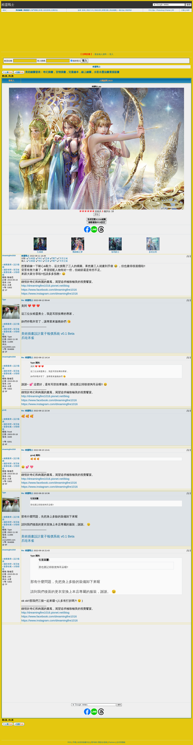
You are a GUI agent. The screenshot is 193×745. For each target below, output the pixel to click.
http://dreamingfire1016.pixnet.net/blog (45, 285)
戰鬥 (54, 258)
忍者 (47, 258)
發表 (83, 10)
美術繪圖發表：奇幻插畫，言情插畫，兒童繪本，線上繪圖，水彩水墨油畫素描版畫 (72, 72)
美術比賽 (97, 10)
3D (173, 10)
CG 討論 (152, 10)
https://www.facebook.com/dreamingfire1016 (49, 289)
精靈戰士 (96, 67)
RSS (69, 742)
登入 (111, 54)
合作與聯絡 (121, 742)
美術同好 (128, 10)
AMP (188, 10)
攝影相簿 (7, 269)
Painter (168, 10)
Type (4, 300)
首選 (40, 10)
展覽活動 (105, 10)
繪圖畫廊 (7, 264)
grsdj (4, 410)
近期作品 (54, 10)
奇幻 (40, 258)
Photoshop (160, 10)
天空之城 (64, 258)
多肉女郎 (153, 252)
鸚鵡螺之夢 (78, 252)
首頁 (4, 10)
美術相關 (113, 10)
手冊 (74, 742)
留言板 (16, 269)
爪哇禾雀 (27, 338)
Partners (112, 742)
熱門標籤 (34, 10)
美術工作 (90, 10)
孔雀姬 (40, 252)
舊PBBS (94, 742)
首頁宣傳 (46, 10)
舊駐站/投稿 (102, 742)
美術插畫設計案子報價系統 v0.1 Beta (47, 333)
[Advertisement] (96, 31)
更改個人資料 (100, 54)
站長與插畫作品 (84, 742)
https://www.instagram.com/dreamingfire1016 (49, 293)
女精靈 (32, 258)
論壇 (79, 10)
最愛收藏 (7, 272)
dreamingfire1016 (9, 256)
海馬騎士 (115, 252)
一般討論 (121, 10)
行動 (183, 10)
